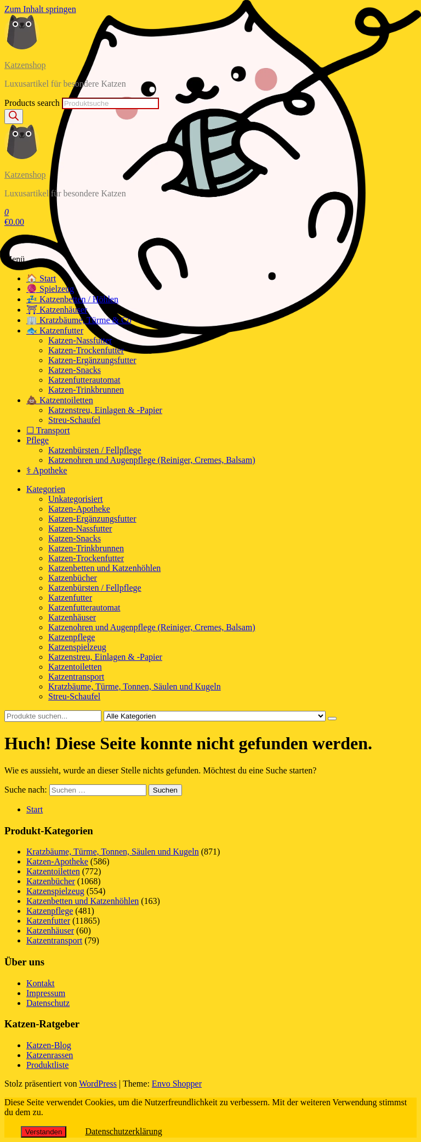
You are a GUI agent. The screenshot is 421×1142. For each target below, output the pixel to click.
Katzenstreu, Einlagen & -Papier (105, 410)
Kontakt (40, 983)
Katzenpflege (71, 637)
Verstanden (43, 1132)
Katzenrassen (49, 1055)
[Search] (13, 116)
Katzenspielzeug (77, 647)
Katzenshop (25, 65)
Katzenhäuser (72, 617)
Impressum (45, 993)
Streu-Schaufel (74, 420)
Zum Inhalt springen (40, 9)
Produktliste (47, 1065)
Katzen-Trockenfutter (86, 350)
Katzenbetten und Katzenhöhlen (104, 568)
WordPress (98, 1083)
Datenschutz (48, 1003)
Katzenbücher (72, 578)
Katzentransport (76, 676)
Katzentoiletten (75, 666)
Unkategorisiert (75, 499)
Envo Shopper (177, 1083)
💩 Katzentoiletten (59, 400)
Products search (32, 103)
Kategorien (45, 489)
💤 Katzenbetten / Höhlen (72, 299)
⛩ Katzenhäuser (56, 309)
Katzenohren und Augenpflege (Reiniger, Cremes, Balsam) (151, 460)
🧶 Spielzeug (50, 288)
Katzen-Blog (48, 1045)
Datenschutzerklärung (123, 1131)
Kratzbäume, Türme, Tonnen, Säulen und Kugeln (134, 686)
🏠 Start (41, 278)
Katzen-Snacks (74, 370)
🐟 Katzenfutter (54, 330)
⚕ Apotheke (46, 470)
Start (34, 809)
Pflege (37, 440)
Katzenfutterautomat (84, 380)
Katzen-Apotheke (79, 508)
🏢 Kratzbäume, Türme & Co (79, 320)
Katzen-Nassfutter (80, 340)
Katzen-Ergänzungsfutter (92, 360)
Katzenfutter (70, 597)
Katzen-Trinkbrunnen (86, 389)
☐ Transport (48, 430)
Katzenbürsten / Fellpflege (94, 450)
